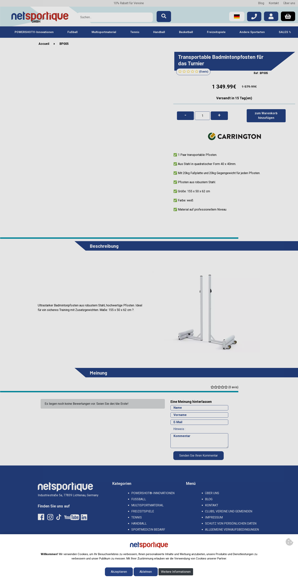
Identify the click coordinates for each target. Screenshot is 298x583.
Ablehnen (145, 572)
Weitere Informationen (176, 572)
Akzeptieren (119, 572)
